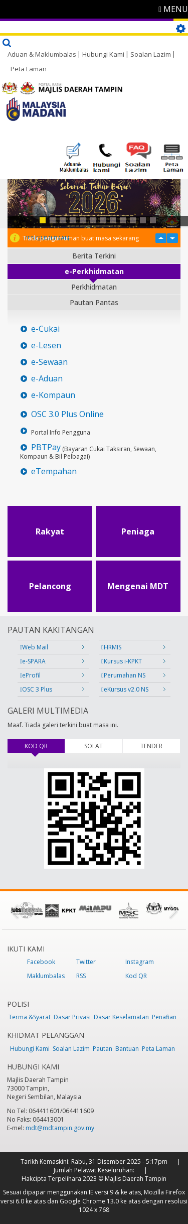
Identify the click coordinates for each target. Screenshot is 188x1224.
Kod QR (136, 976)
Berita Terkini (94, 255)
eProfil (30, 675)
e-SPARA (33, 661)
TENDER (151, 746)
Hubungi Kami (103, 54)
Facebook (41, 962)
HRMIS (111, 647)
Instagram (139, 962)
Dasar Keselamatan (121, 1017)
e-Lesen (46, 345)
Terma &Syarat (30, 1017)
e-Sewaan (49, 362)
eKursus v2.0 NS (124, 689)
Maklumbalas (46, 976)
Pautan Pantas (94, 302)
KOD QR (45, 746)
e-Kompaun (53, 395)
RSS (81, 976)
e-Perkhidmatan (94, 271)
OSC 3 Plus (36, 689)
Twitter (86, 962)
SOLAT (93, 746)
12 (153, 220)
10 (133, 220)
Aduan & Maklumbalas (42, 54)
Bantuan (127, 1048)
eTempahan (54, 471)
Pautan (102, 1048)
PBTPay (46, 447)
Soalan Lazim (150, 54)
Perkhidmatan (94, 287)
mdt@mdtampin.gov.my (60, 1128)
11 (143, 220)
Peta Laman (29, 68)
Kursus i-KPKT (121, 661)
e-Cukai (45, 329)
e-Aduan (47, 378)
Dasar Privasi (72, 1017)
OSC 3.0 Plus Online (67, 414)
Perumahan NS (123, 675)
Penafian (164, 1017)
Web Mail (34, 647)
